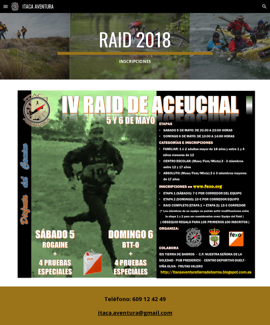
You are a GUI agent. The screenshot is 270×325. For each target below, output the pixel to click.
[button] (5, 6)
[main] (135, 46)
